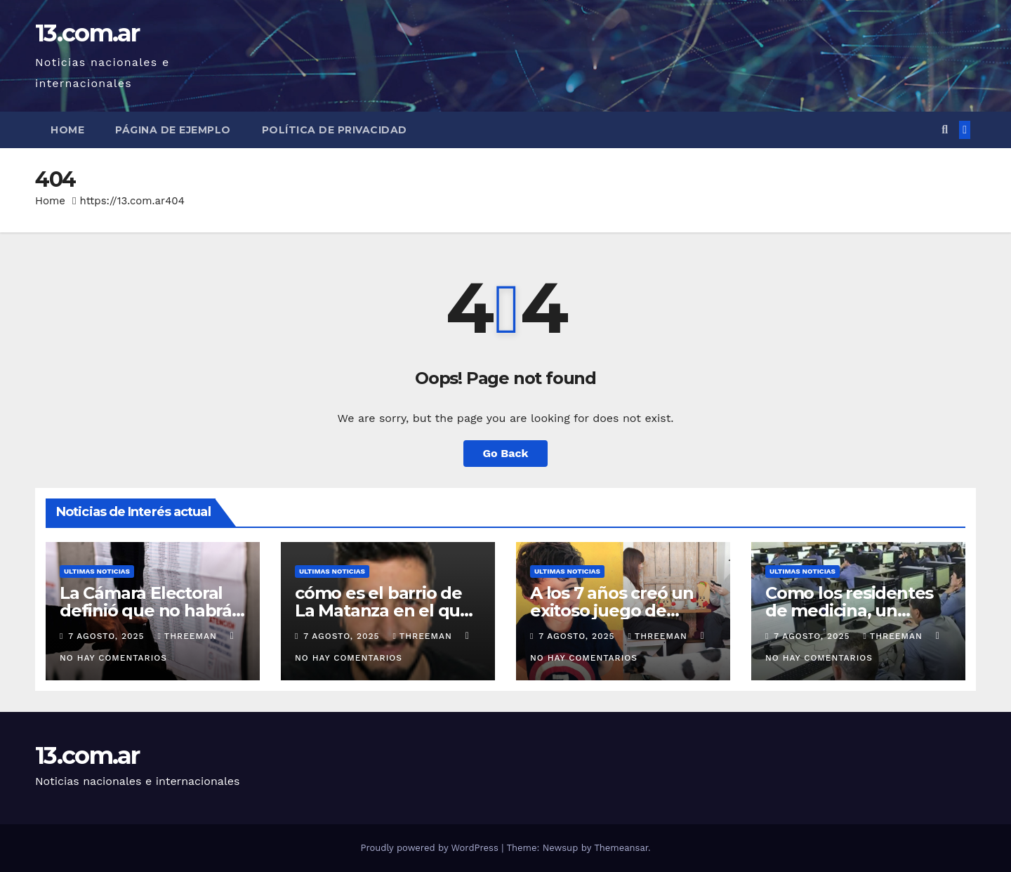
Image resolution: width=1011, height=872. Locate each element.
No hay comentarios (113, 658)
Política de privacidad (334, 130)
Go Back (506, 453)
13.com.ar (87, 33)
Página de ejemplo (173, 130)
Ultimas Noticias (97, 571)
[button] (944, 129)
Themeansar (621, 848)
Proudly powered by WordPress (430, 848)
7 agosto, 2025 (107, 636)
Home (67, 130)
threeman (188, 636)
